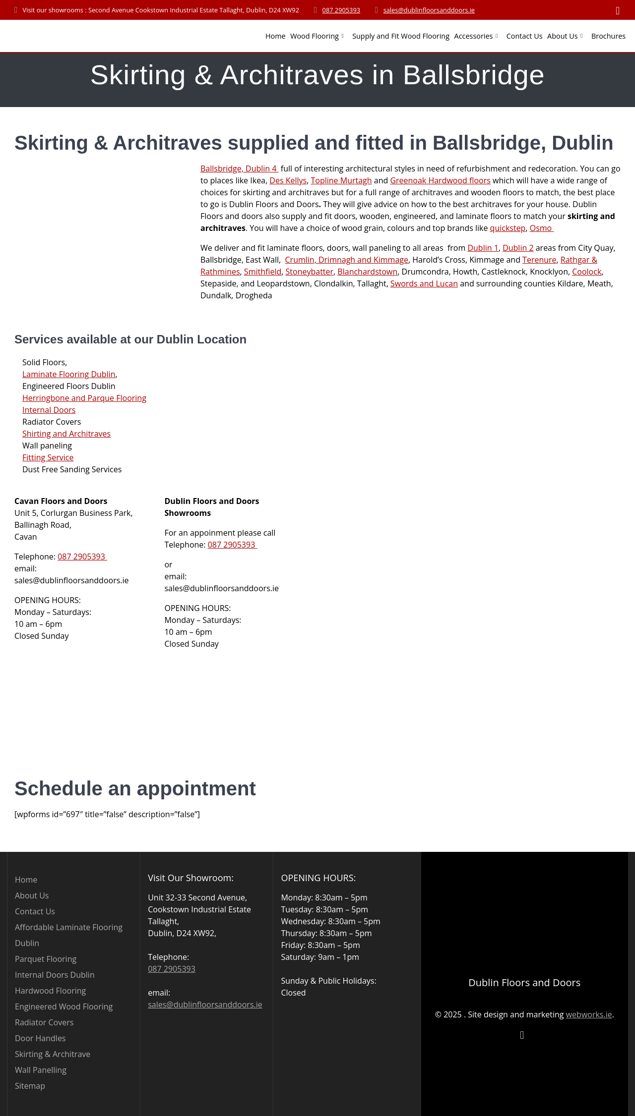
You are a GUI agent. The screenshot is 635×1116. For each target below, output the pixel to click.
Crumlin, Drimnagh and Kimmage (346, 259)
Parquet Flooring (45, 958)
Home (275, 36)
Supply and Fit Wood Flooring (400, 36)
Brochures (608, 36)
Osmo (542, 228)
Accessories (473, 36)
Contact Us (525, 36)
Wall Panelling (40, 1069)
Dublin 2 (518, 247)
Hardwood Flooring (50, 990)
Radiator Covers (44, 1022)
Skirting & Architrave (52, 1054)
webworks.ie (589, 1014)
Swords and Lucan (424, 283)
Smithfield (262, 271)
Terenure (539, 259)
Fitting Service (47, 457)
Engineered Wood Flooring (64, 1006)
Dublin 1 (482, 247)
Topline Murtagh (341, 180)
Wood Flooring (314, 36)
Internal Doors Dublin (55, 974)
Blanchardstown (367, 271)
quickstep (508, 228)
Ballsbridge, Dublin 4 (239, 168)
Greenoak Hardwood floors (440, 180)
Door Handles (40, 1038)
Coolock (586, 271)
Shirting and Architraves (66, 433)
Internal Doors (48, 409)
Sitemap (30, 1085)
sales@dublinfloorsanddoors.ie (429, 9)
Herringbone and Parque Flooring (84, 397)
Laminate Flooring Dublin (69, 374)
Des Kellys (288, 180)
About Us (562, 36)
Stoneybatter (310, 271)
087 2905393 (341, 9)
